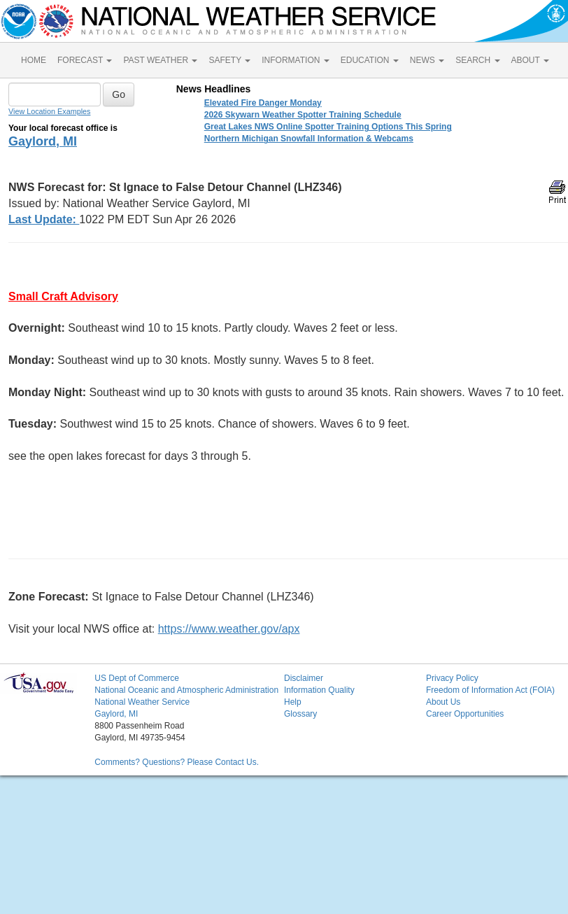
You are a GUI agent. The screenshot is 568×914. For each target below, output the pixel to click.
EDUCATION (370, 60)
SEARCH (477, 60)
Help (292, 702)
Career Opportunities (465, 714)
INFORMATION (295, 60)
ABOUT (530, 60)
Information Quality (319, 690)
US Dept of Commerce (136, 678)
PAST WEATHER (160, 60)
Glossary (300, 714)
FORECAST (84, 60)
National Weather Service (142, 702)
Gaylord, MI (42, 141)
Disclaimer (303, 678)
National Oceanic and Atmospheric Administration (186, 690)
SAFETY (229, 60)
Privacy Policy (452, 678)
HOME (33, 60)
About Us (443, 702)
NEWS (427, 60)
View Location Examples (49, 111)
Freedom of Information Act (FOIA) (490, 690)
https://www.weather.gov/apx (229, 629)
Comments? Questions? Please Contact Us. (176, 762)
